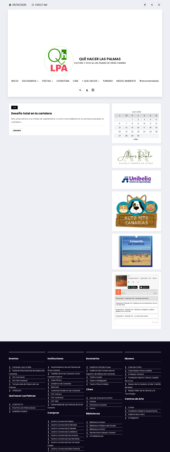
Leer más (17, 130)
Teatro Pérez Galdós (99, 384)
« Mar (135, 139)
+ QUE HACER (90, 81)
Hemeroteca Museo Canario (103, 432)
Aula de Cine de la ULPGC (101, 398)
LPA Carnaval (18, 377)
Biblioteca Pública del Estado (103, 425)
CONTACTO (17, 404)
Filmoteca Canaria (98, 405)
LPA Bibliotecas (96, 436)
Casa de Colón (135, 367)
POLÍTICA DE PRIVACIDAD (23, 408)
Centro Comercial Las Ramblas (65, 438)
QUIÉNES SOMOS (19, 411)
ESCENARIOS (30, 81)
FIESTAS (47, 81)
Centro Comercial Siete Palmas (65, 448)
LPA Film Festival (19, 380)
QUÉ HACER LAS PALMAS (100, 59)
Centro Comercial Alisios (62, 421)
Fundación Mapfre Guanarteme (142, 411)
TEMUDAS (16, 390)
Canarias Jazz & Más (21, 367)
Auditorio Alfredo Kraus (100, 367)
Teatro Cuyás (96, 377)
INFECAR (55, 387)
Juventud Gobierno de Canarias (65, 390)
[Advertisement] (85, 28)
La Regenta (133, 418)
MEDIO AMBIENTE (126, 81)
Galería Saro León (136, 414)
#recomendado (149, 81)
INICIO (14, 81)
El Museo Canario (136, 374)
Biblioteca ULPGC (97, 429)
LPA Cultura (56, 394)
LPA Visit (54, 401)
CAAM (131, 407)
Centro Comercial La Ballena (64, 431)
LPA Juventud (57, 397)
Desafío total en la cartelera (31, 113)
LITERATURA (62, 81)
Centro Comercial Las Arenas (64, 435)
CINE (75, 81)
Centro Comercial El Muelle (63, 428)
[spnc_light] (87, 90)
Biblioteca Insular (97, 422)
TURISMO (108, 81)
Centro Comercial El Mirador (64, 425)
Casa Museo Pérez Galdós (140, 370)
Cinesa (93, 401)
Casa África (56, 380)
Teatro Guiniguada (98, 380)
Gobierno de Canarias (61, 383)
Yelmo (92, 408)
